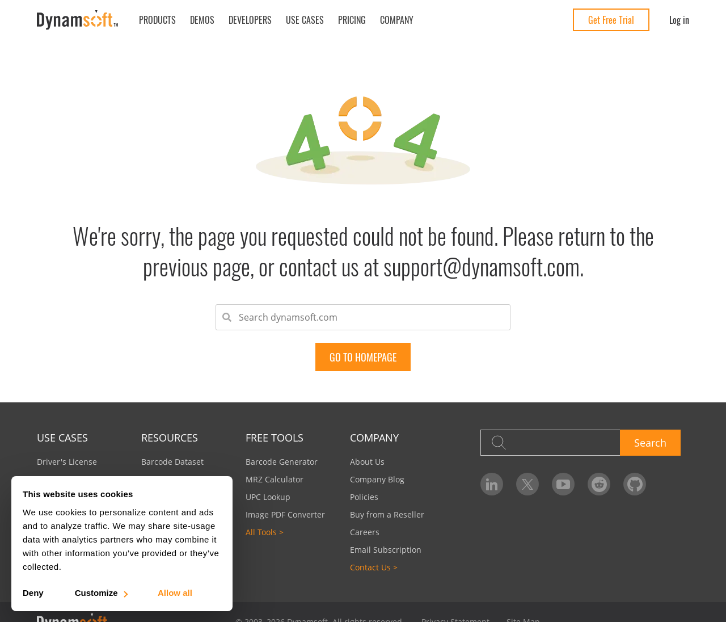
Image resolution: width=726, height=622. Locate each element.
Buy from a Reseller (387, 514)
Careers (364, 532)
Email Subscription (385, 549)
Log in (679, 20)
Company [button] (396, 20)
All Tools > (265, 532)
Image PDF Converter (285, 514)
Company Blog (377, 479)
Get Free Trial (611, 20)
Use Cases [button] (305, 20)
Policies (364, 496)
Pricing (352, 20)
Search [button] (650, 442)
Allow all (175, 593)
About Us (367, 461)
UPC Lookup (268, 496)
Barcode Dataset (172, 461)
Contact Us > (374, 567)
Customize (100, 593)
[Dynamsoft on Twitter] (527, 484)
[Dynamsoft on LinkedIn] (491, 484)
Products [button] (157, 20)
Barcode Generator (282, 461)
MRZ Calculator (274, 479)
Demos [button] (202, 20)
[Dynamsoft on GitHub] (634, 484)
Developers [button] (250, 20)
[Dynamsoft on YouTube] (563, 484)
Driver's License (67, 461)
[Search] (550, 443)
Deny (33, 593)
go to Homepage (363, 357)
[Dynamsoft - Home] (78, 20)
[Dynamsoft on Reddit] (599, 484)
